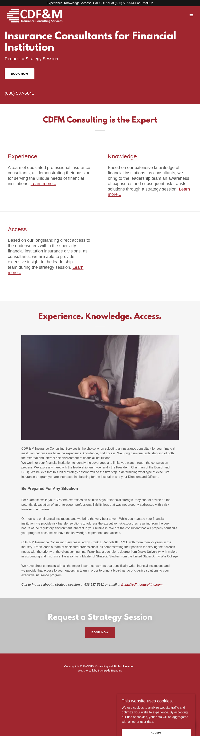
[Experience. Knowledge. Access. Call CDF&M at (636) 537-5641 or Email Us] (100, 3)
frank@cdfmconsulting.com (142, 584)
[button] (191, 16)
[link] (35, 16)
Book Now (19, 73)
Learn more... (43, 183)
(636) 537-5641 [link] (19, 93)
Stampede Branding (110, 670)
